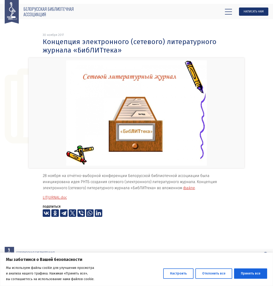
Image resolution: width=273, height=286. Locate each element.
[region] (136, 269)
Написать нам (254, 11)
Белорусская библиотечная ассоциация (48, 11)
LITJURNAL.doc (55, 197)
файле (189, 188)
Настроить (178, 273)
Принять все (250, 273)
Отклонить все (213, 273)
